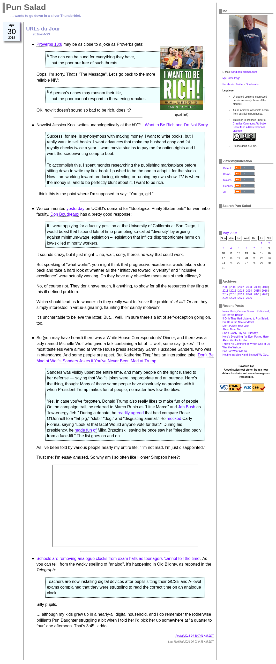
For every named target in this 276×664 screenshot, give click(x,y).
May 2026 (229, 233)
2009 (257, 287)
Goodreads (252, 84)
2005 (225, 287)
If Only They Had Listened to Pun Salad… (246, 318)
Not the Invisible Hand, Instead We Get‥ (245, 354)
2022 (264, 294)
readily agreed (130, 413)
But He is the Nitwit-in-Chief (238, 322)
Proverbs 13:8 (49, 44)
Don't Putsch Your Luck (235, 325)
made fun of (86, 430)
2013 (241, 290)
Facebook (228, 84)
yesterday (75, 208)
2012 (233, 290)
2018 (233, 294)
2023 (225, 297)
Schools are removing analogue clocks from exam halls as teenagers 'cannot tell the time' (118, 558)
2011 (225, 290)
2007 (241, 287)
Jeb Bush (186, 407)
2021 (257, 294)
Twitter (239, 84)
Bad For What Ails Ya (234, 351)
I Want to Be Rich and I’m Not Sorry (175, 125)
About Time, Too (231, 329)
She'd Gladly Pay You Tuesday (240, 333)
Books (226, 174)
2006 (233, 287)
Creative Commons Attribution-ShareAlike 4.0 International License (250, 127)
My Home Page (231, 78)
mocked (174, 418)
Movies (227, 180)
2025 (241, 297)
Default (227, 168)
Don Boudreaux (64, 214)
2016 (264, 290)
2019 (241, 294)
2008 (249, 287)
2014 (249, 290)
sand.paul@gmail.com (244, 72)
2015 (257, 290)
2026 (249, 297)
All (224, 192)
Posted (194, 635)
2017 (225, 294)
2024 (233, 297)
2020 (249, 294)
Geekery (228, 186)
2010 (264, 287)
